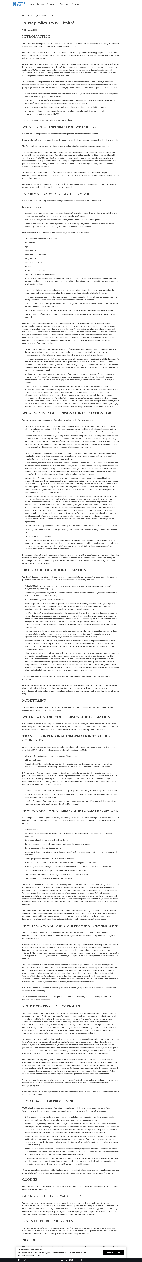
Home (31, 4)
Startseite (26, 16)
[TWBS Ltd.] (18, 4)
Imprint (15, 1259)
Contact (75, 4)
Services (40, 4)
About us (35, 1259)
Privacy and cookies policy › (36, 1255)
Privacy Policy (24, 1259)
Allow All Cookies (113, 1252)
